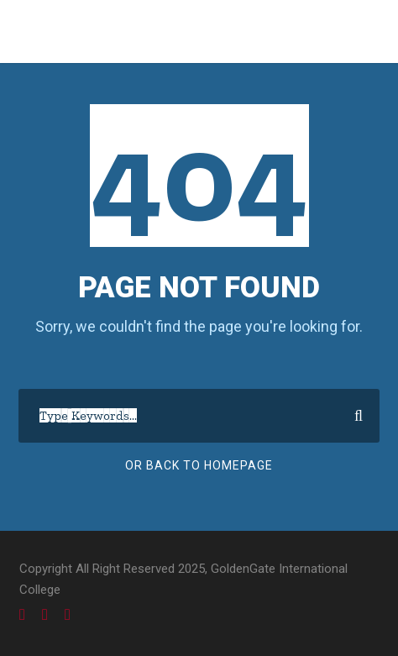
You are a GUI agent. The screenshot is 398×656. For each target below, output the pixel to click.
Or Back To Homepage (199, 465)
